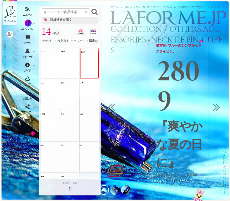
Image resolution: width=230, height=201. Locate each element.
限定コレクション (170, 174)
